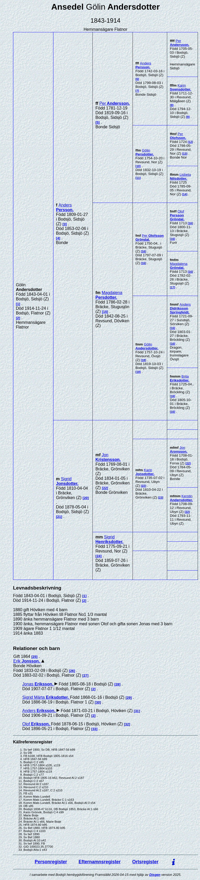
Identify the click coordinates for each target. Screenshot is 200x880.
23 (160, 497)
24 (99, 556)
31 (137, 711)
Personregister (51, 861)
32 (127, 724)
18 (143, 360)
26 (72, 671)
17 (172, 287)
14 (184, 194)
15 (105, 312)
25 (34, 657)
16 (143, 251)
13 (184, 153)
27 (85, 675)
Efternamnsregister (100, 861)
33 (94, 729)
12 (190, 141)
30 (98, 702)
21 (59, 517)
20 (86, 498)
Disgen (154, 875)
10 (138, 166)
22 (105, 488)
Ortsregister (145, 861)
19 (138, 371)
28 (117, 684)
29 (129, 698)
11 (138, 177)
